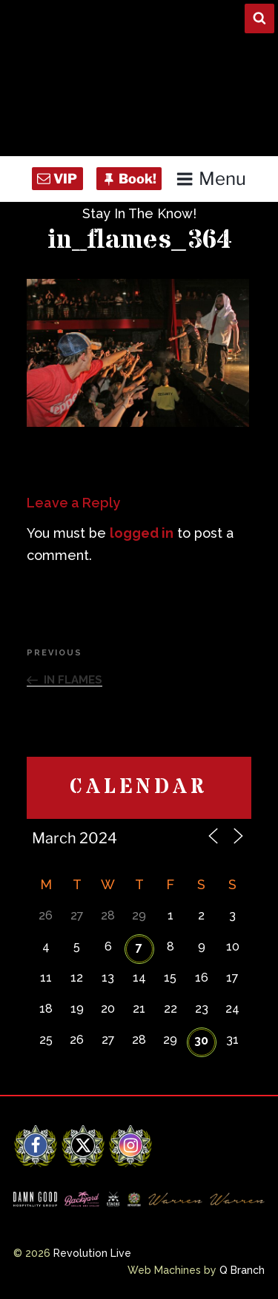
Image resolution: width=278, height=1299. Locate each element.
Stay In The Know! (139, 213)
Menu (211, 178)
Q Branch (242, 1270)
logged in (141, 533)
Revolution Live (92, 1253)
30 (201, 1040)
